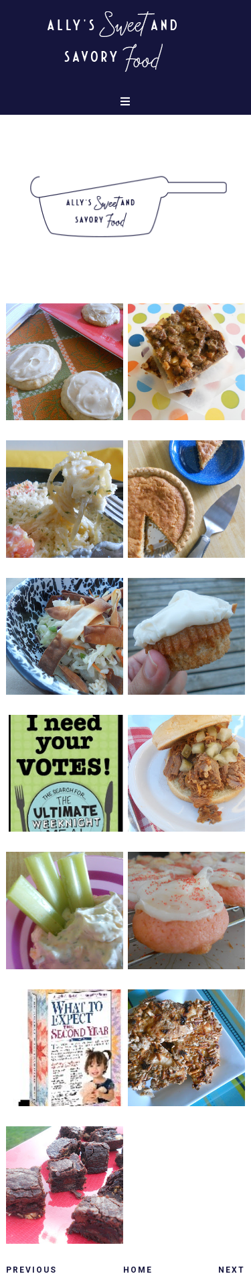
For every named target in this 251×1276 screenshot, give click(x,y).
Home (138, 1270)
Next (231, 1270)
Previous (31, 1270)
